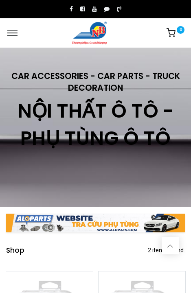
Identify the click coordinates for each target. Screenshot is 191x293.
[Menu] (12, 33)
